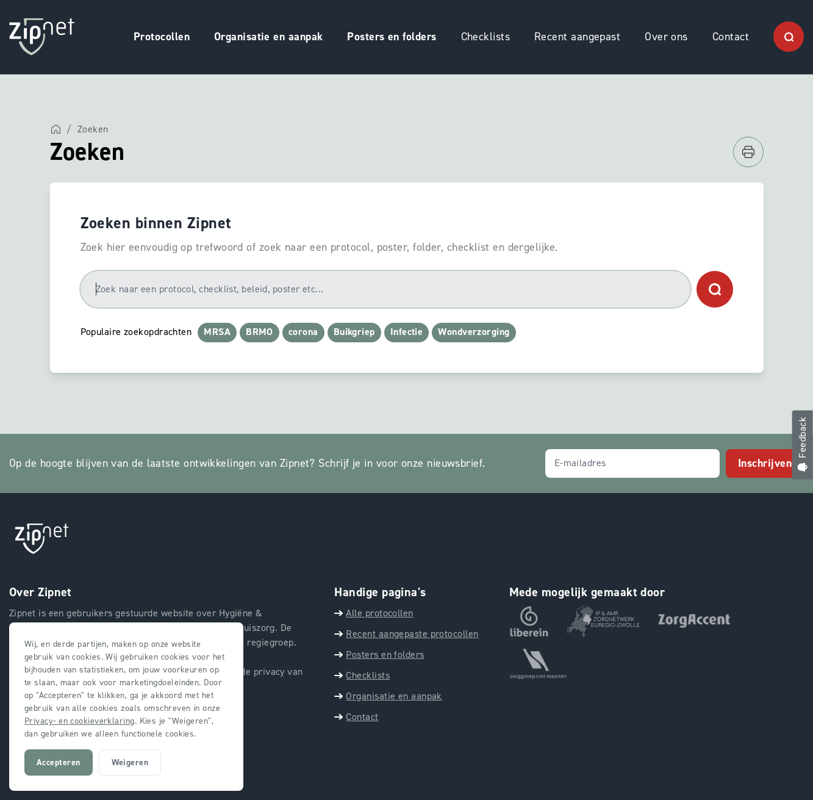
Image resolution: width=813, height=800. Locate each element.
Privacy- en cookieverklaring (79, 721)
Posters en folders (391, 36)
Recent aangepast (577, 36)
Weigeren (130, 762)
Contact (730, 36)
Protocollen (162, 36)
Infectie (406, 331)
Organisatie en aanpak (268, 36)
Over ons (666, 36)
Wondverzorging (473, 331)
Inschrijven (765, 463)
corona (303, 331)
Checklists (485, 36)
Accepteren (59, 762)
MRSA (217, 331)
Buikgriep (354, 331)
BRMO (259, 331)
